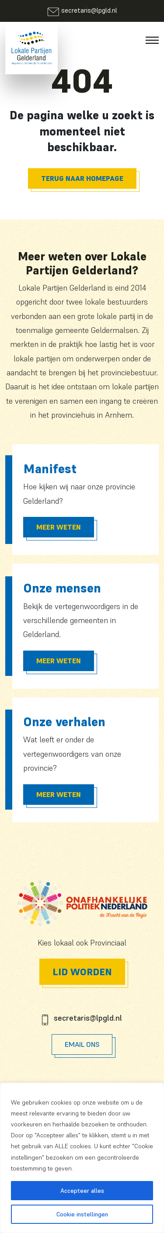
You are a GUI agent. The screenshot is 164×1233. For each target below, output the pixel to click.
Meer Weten (58, 527)
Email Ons (82, 1044)
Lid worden (82, 972)
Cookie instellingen (82, 1214)
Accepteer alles (82, 1191)
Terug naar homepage (82, 178)
